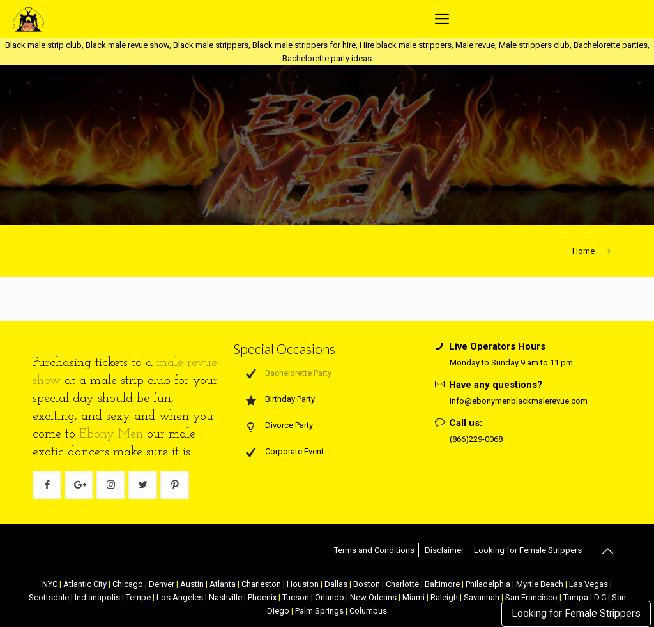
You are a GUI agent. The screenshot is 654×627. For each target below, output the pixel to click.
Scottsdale (49, 597)
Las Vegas (588, 584)
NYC (49, 584)
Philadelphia (488, 584)
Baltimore (442, 584)
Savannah (481, 597)
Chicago (127, 584)
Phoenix (262, 597)
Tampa (575, 597)
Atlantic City (85, 584)
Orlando (329, 597)
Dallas (335, 584)
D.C (600, 597)
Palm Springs (319, 611)
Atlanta (222, 584)
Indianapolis (97, 597)
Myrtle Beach (539, 584)
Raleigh (444, 597)
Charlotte (402, 584)
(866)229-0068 (476, 439)
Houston (303, 584)
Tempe (138, 597)
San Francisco (531, 597)
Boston (366, 584)
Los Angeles (179, 597)
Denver (161, 584)
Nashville (225, 597)
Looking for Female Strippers (576, 613)
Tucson (295, 597)
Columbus (368, 611)
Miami (413, 597)
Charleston (261, 584)
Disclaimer (444, 550)
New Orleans (373, 597)
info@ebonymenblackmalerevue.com (519, 401)
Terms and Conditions (374, 550)
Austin (192, 584)
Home (583, 251)
